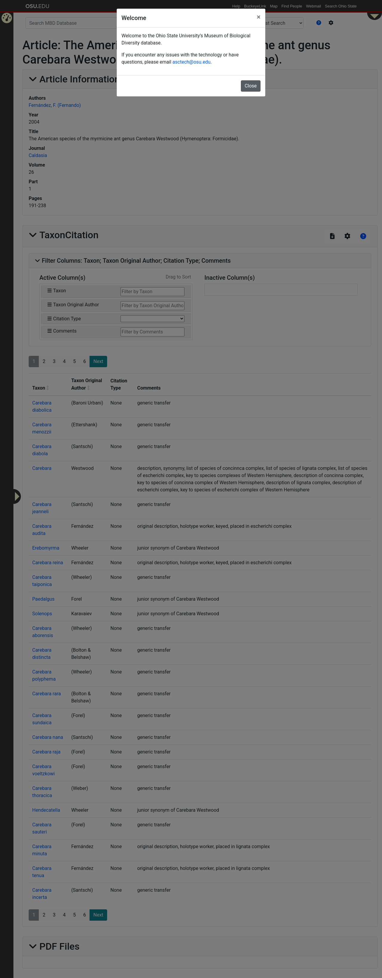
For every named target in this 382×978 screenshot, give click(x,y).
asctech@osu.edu (191, 62)
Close (251, 86)
